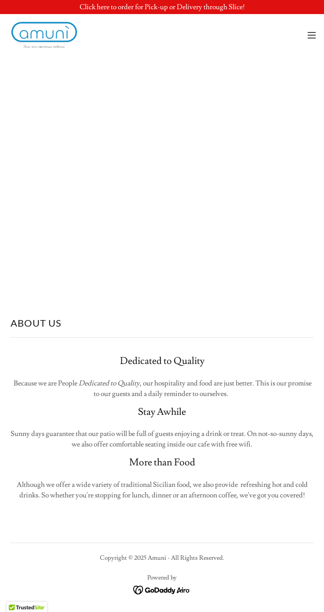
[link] (44, 35)
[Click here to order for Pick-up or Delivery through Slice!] (162, 7)
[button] (311, 35)
